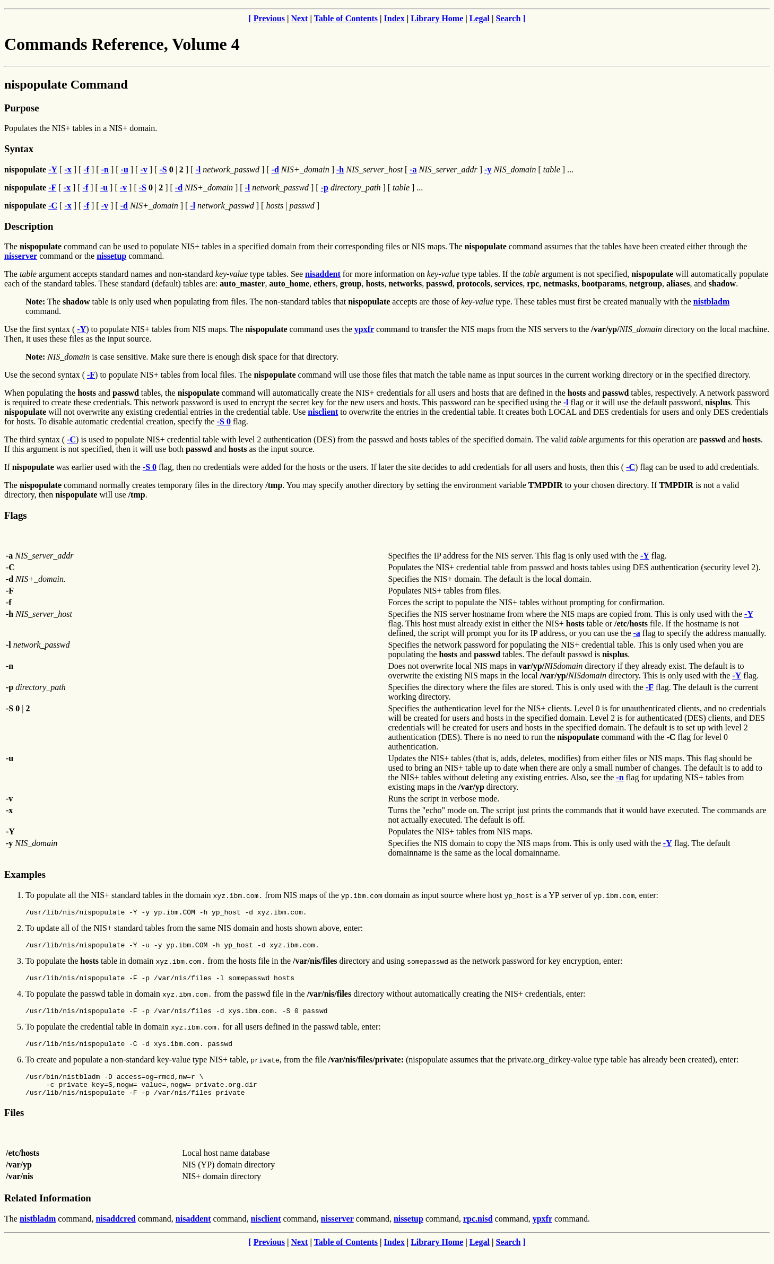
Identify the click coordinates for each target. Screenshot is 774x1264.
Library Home (437, 18)
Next (299, 18)
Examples (25, 874)
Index (394, 18)
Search (508, 18)
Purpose (21, 108)
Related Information (47, 1210)
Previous (269, 18)
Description (28, 226)
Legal (479, 18)
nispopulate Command (66, 84)
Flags (15, 515)
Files (14, 1125)
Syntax (18, 148)
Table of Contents (346, 18)
